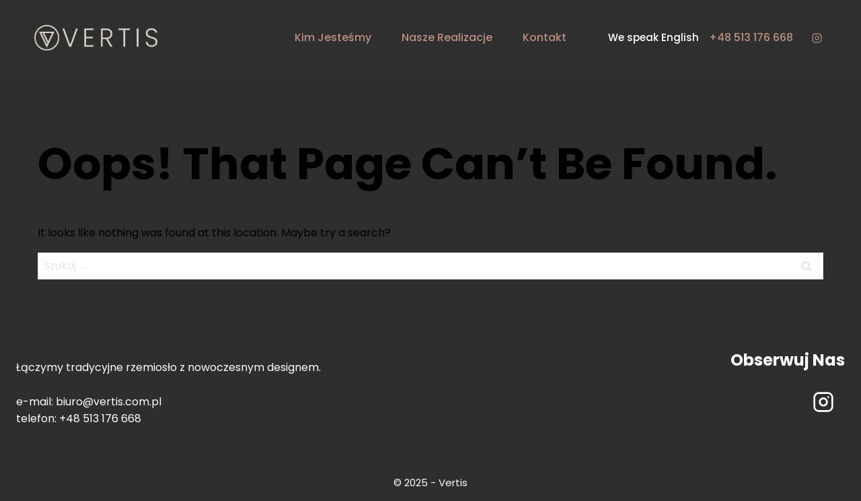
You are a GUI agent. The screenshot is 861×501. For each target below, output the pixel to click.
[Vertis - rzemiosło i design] (95, 37)
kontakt (544, 37)
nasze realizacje (447, 37)
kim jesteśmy (333, 37)
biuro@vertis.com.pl (108, 401)
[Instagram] (817, 38)
